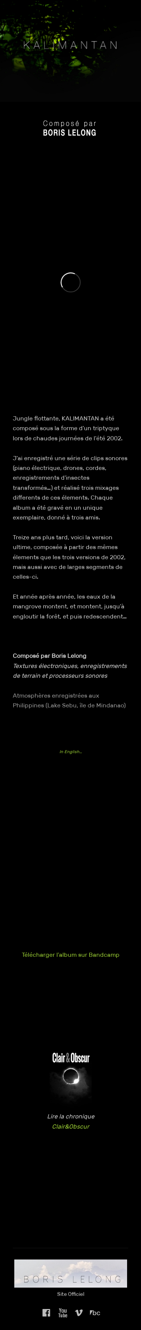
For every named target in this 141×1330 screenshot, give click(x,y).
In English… (70, 751)
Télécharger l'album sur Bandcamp (71, 954)
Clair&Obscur (70, 1126)
